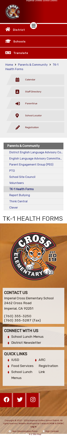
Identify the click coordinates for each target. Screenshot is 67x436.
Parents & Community (33, 64)
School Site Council (22, 177)
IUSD (15, 360)
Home (9, 64)
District (19, 30)
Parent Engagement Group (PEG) (31, 164)
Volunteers (16, 183)
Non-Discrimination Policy (23, 431)
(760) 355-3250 (17, 316)
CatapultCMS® (47, 423)
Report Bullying (19, 195)
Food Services (22, 366)
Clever (13, 207)
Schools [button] (19, 41)
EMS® (60, 423)
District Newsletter (26, 343)
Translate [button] (20, 53)
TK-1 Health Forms (21, 189)
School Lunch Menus (27, 337)
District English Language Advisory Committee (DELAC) (36, 152)
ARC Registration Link (48, 366)
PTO (12, 170)
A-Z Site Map (33, 434)
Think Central (18, 201)
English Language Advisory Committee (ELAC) (36, 158)
